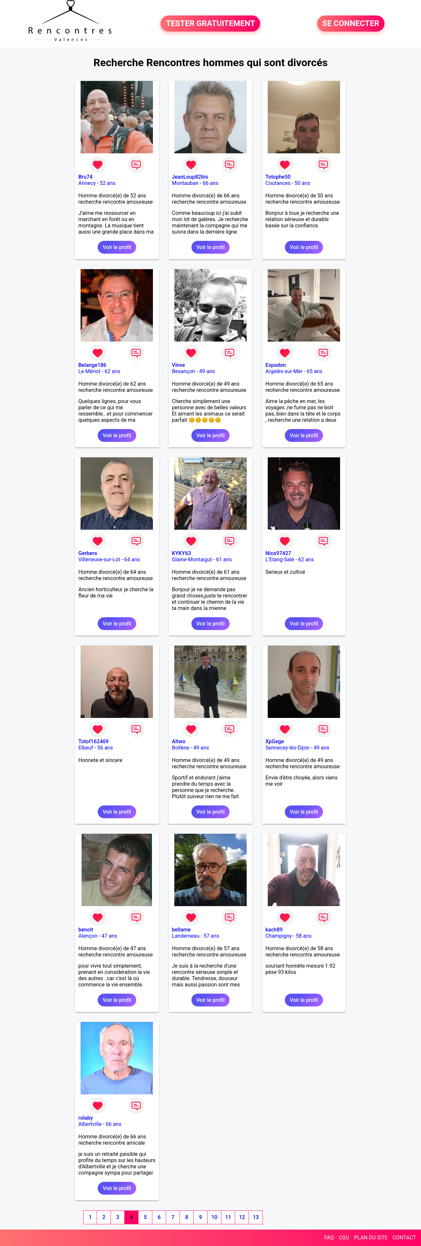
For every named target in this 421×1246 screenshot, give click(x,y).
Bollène (180, 748)
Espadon (275, 365)
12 (242, 1217)
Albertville (90, 1124)
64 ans (132, 559)
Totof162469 (93, 741)
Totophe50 (278, 177)
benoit (85, 930)
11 (228, 1217)
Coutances (277, 183)
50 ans (302, 183)
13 (256, 1217)
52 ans (107, 183)
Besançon (183, 371)
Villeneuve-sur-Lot (99, 559)
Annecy (87, 183)
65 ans (314, 371)
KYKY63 (181, 553)
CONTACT (404, 1237)
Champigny (278, 936)
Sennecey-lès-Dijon (287, 748)
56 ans (105, 748)
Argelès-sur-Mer (284, 371)
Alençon (87, 936)
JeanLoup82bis (190, 177)
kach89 (274, 930)
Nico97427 (278, 553)
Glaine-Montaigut (192, 559)
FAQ (329, 1237)
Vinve (178, 365)
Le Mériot (89, 371)
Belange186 (92, 365)
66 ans (210, 183)
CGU (344, 1237)
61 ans (224, 559)
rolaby (85, 1118)
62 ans (112, 371)
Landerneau (186, 936)
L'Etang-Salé (279, 559)
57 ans (211, 936)
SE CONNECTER (350, 23)
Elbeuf (85, 748)
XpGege (274, 741)
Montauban (185, 183)
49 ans (207, 371)
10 (214, 1217)
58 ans (304, 936)
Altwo (179, 741)
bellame (181, 930)
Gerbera (87, 553)
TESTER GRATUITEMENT (210, 23)
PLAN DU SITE (371, 1237)
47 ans (109, 936)
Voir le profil (117, 247)
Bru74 (85, 177)
